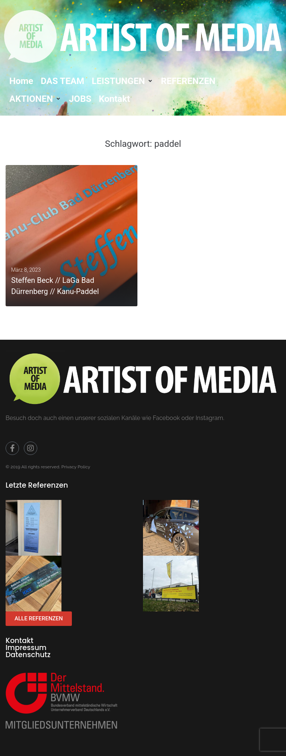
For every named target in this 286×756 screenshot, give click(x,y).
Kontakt (20, 641)
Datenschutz (28, 655)
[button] (122, 81)
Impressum (26, 648)
